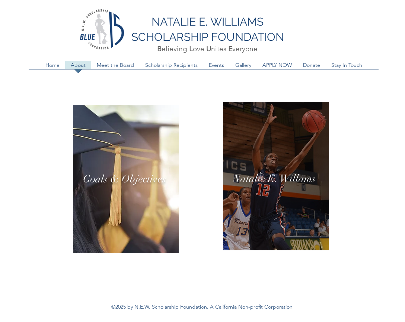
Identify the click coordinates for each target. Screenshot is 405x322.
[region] (126, 179)
